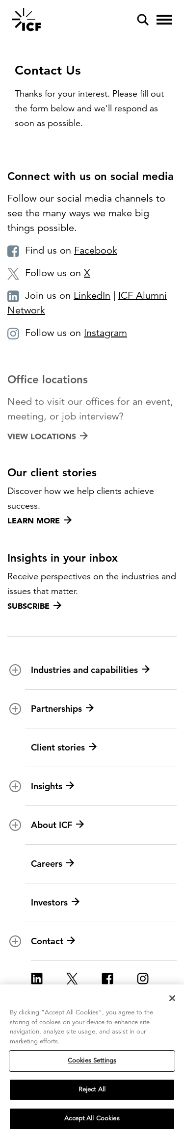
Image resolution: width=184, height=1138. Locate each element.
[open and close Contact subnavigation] (15, 941)
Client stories (64, 747)
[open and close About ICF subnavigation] (15, 825)
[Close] (172, 998)
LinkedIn (92, 295)
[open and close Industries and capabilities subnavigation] (15, 670)
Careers (52, 863)
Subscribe (34, 605)
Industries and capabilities (90, 670)
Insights (52, 786)
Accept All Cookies (91, 1119)
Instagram (105, 333)
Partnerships (62, 708)
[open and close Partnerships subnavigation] (15, 709)
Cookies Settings (92, 1061)
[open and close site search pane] (143, 19)
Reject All (92, 1090)
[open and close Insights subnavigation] (15, 786)
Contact (53, 941)
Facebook (95, 250)
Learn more (39, 520)
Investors (55, 902)
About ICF (57, 825)
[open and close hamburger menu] (164, 19)
